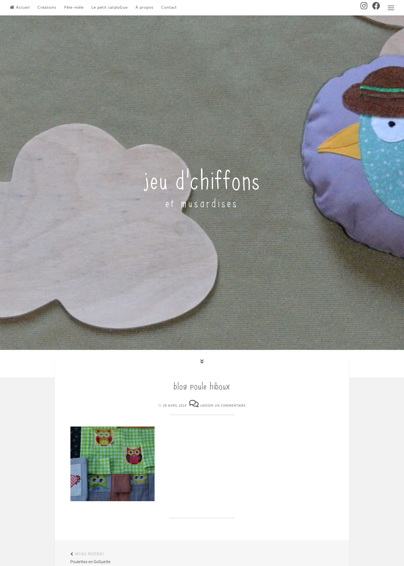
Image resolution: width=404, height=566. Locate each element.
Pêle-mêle (74, 7)
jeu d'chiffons (202, 178)
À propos (144, 7)
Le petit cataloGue (109, 7)
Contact (169, 7)
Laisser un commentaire (223, 405)
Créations (47, 7)
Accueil (20, 7)
